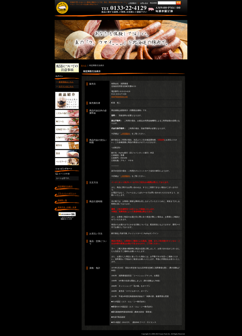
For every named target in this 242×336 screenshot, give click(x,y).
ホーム (83, 65)
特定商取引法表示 (65, 186)
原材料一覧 (62, 200)
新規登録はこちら (66, 82)
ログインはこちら (66, 86)
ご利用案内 (132, 3)
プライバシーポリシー (67, 193)
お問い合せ (144, 3)
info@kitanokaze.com (119, 97)
